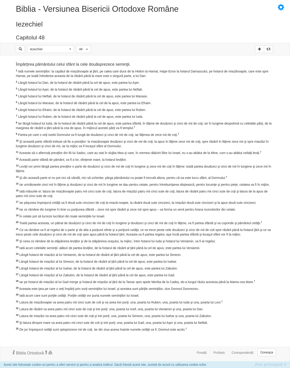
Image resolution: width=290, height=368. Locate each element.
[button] (50, 49)
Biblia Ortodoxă (32, 352)
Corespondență (242, 352)
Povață (202, 352)
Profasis (219, 352)
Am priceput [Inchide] (271, 364)
